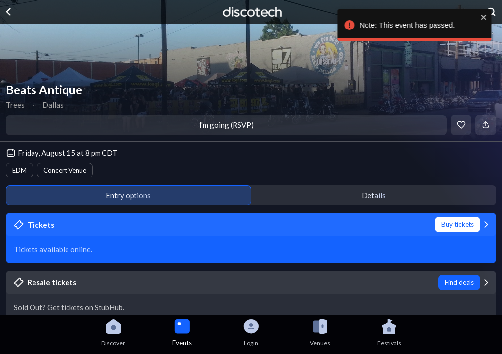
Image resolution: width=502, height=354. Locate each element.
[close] (490, 17)
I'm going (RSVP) (226, 124)
